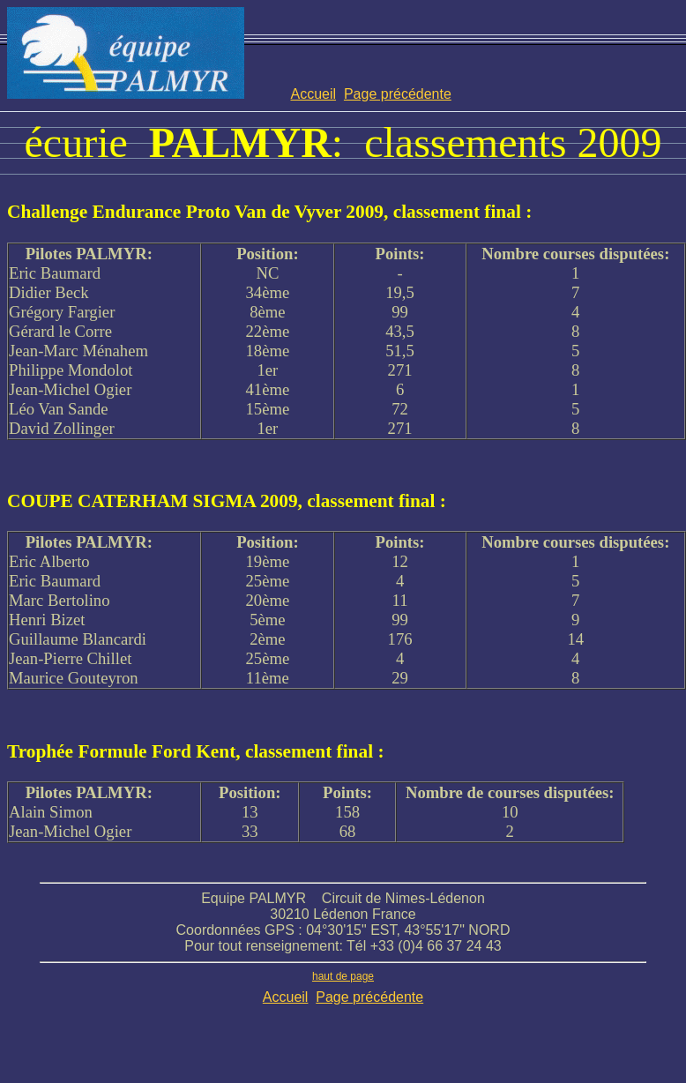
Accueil (313, 93)
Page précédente (397, 93)
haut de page (343, 976)
